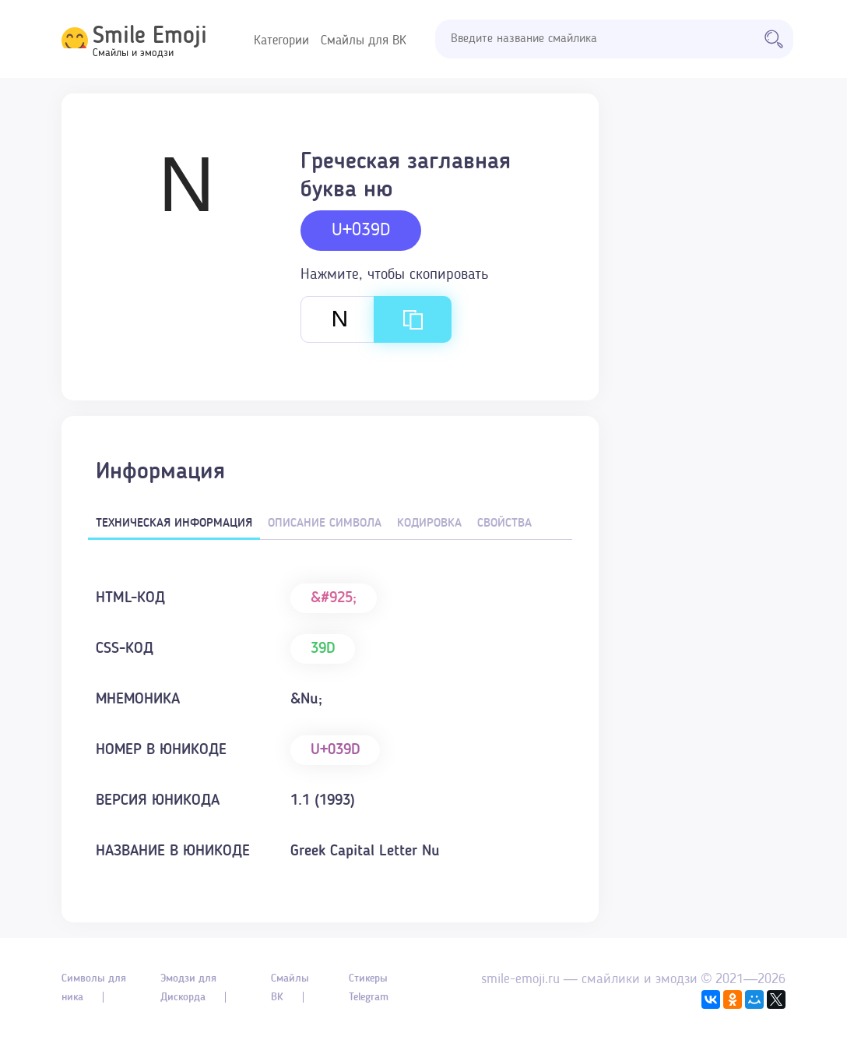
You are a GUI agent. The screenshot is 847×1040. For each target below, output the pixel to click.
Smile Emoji (150, 36)
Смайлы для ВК (363, 41)
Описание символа (324, 523)
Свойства (504, 523)
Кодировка (429, 523)
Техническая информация (174, 523)
